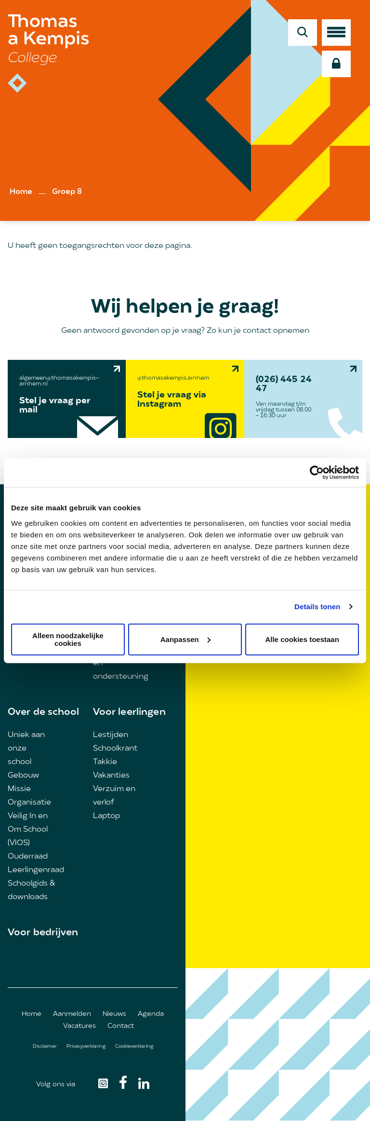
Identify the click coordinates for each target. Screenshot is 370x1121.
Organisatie (29, 803)
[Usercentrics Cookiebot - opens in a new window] (317, 472)
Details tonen (317, 606)
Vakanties (111, 775)
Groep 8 (67, 192)
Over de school (43, 712)
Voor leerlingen (129, 712)
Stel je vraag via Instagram (171, 400)
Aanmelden (72, 1014)
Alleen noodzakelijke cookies (68, 639)
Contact (120, 1026)
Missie (19, 789)
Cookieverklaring (134, 1046)
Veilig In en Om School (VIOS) (28, 829)
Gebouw (23, 775)
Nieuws (114, 1014)
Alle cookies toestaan (302, 639)
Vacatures (79, 1026)
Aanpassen (185, 639)
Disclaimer (45, 1046)
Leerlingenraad (36, 870)
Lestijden (110, 735)
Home (21, 192)
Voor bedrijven (43, 933)
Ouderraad (28, 857)
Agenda (151, 1014)
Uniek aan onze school (26, 748)
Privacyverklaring (86, 1046)
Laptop (106, 816)
